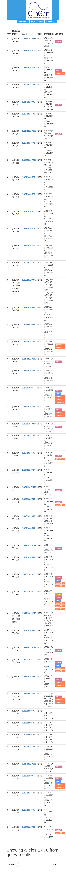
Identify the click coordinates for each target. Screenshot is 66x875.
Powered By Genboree (45, 873)
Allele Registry (22, 21)
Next (55, 864)
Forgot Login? (51, 21)
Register (34, 21)
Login (41, 21)
